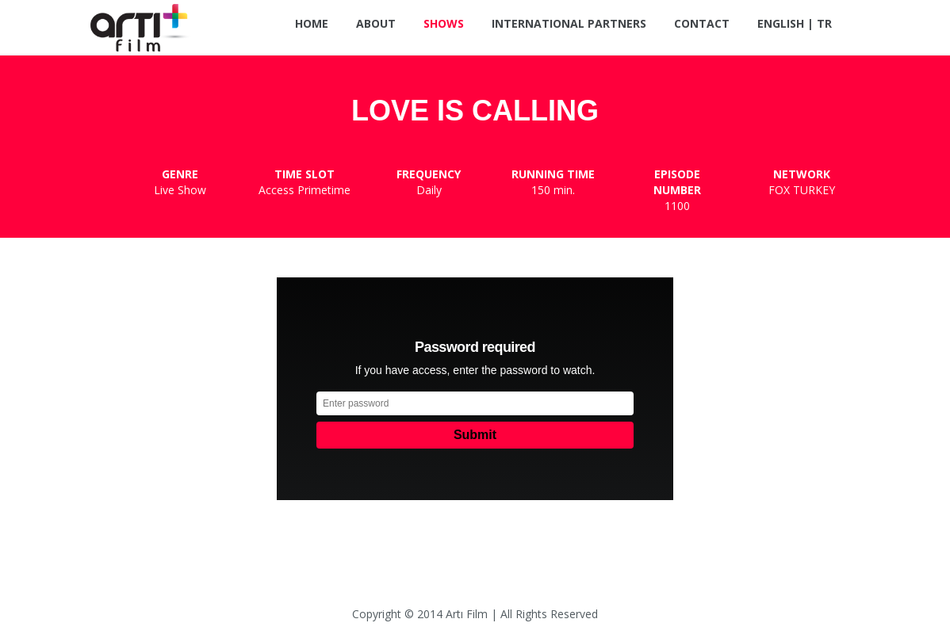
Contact (702, 23)
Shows (443, 23)
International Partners (569, 23)
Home (311, 23)
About (376, 23)
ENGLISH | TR (794, 23)
